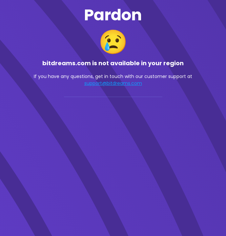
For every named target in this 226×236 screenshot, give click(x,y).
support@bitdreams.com (113, 83)
